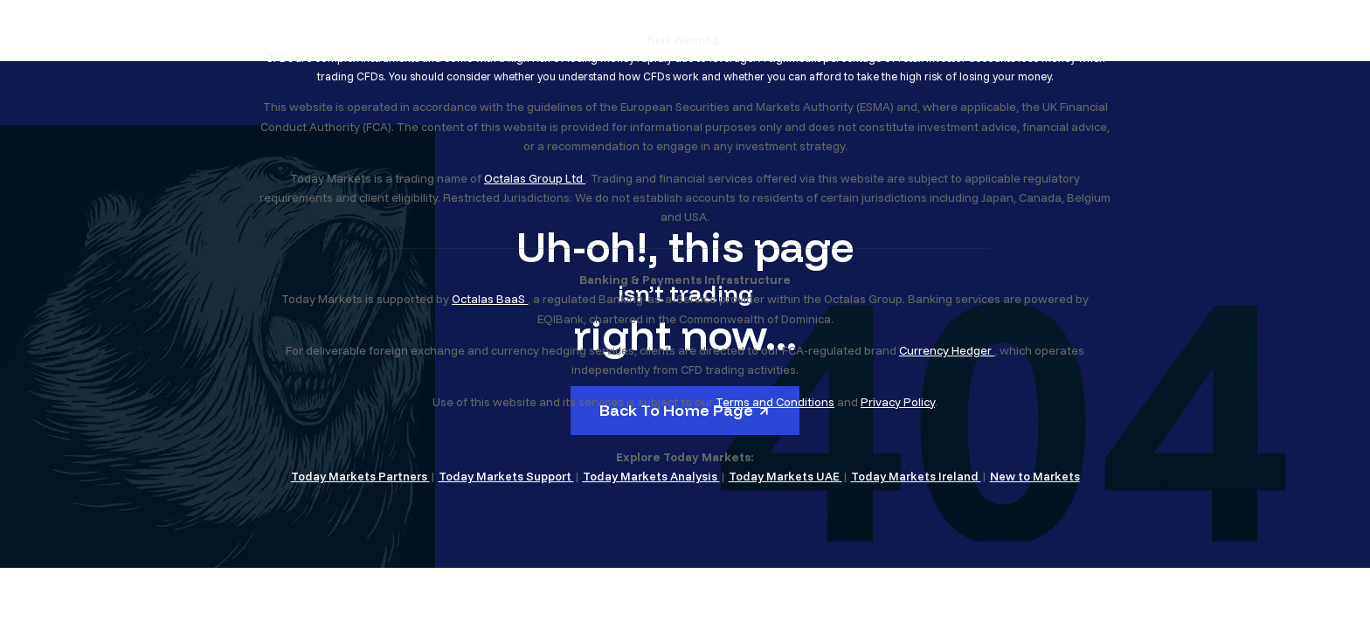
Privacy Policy (898, 402)
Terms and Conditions (775, 402)
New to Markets (1035, 476)
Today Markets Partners (360, 476)
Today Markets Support (506, 476)
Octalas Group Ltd (534, 178)
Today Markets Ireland (916, 476)
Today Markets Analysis (651, 476)
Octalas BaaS (490, 299)
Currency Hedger (946, 350)
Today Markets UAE (785, 476)
